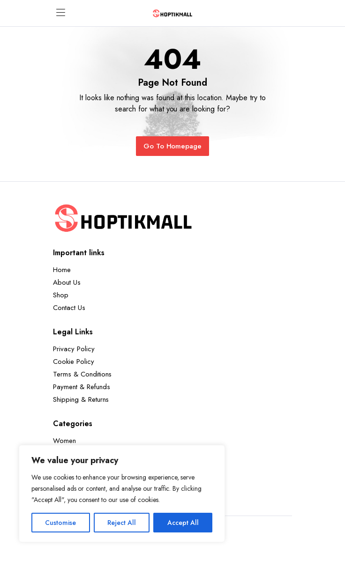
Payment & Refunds (81, 387)
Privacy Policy (74, 349)
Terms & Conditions (82, 374)
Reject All (121, 522)
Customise (60, 522)
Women (64, 441)
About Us (67, 282)
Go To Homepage (172, 146)
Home (62, 270)
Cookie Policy (73, 361)
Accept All (183, 522)
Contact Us (69, 308)
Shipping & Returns (81, 399)
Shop (60, 295)
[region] (122, 493)
